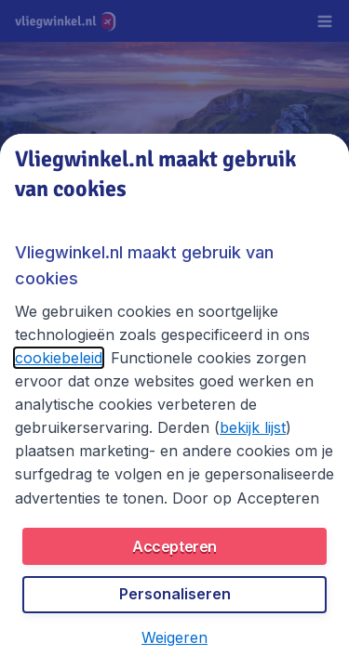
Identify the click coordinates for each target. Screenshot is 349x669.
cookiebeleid (58, 357)
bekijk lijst (253, 427)
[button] (174, 637)
